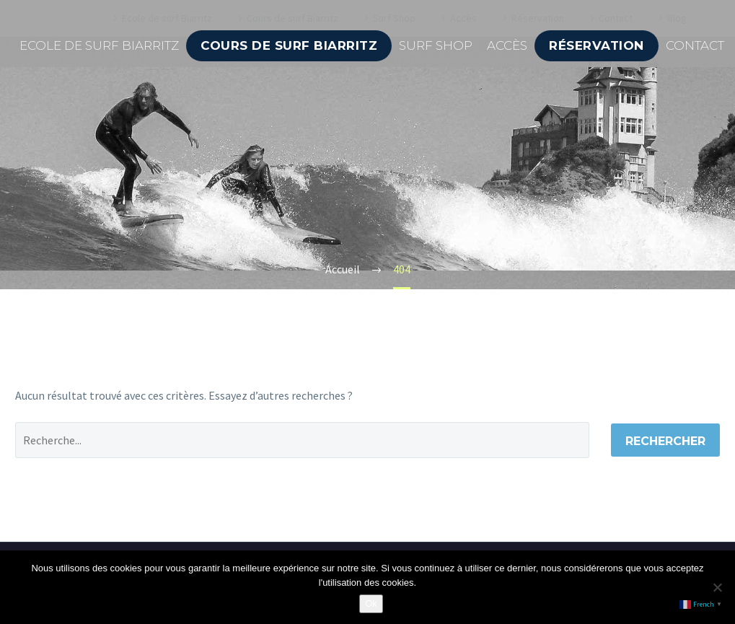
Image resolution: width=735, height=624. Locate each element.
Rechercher (665, 441)
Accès (507, 45)
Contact (695, 45)
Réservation (596, 45)
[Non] (717, 587)
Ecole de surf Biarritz (99, 45)
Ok (371, 603)
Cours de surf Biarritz (289, 45)
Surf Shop (435, 45)
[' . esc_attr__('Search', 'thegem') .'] (302, 440)
